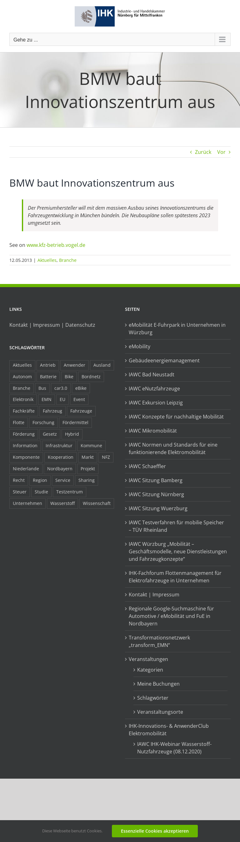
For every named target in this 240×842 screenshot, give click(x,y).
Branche (68, 260)
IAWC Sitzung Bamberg (155, 480)
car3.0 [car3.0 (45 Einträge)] (60, 388)
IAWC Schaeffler (147, 466)
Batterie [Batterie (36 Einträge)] (48, 376)
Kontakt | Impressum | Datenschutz (52, 324)
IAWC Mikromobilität (153, 430)
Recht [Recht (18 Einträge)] (19, 480)
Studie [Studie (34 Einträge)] (41, 492)
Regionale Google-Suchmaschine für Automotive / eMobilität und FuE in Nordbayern (171, 616)
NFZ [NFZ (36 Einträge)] (106, 457)
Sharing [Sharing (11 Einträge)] (86, 480)
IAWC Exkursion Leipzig (156, 402)
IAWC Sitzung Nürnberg (156, 494)
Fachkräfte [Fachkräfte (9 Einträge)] (24, 411)
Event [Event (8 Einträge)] (79, 399)
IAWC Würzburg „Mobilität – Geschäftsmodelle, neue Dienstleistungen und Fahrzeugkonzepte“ (178, 551)
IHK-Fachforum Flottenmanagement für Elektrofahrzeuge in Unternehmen (175, 577)
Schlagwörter (152, 697)
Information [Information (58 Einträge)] (25, 445)
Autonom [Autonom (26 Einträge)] (22, 376)
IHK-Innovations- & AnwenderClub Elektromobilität (169, 729)
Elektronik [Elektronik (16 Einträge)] (23, 399)
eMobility (139, 346)
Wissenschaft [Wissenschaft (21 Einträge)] (97, 503)
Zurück (203, 152)
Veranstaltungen (148, 659)
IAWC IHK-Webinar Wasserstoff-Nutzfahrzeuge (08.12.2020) (174, 748)
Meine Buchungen (158, 683)
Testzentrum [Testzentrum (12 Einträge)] (69, 492)
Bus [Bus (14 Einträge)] (42, 388)
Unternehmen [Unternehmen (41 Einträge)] (27, 503)
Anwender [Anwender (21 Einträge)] (74, 365)
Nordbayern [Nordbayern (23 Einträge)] (59, 469)
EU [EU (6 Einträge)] (62, 399)
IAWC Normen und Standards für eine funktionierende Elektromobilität (173, 448)
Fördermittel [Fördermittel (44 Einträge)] (75, 422)
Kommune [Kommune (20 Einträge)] (91, 445)
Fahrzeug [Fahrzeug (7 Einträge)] (52, 411)
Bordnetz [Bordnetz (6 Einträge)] (91, 376)
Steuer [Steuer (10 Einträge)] (20, 492)
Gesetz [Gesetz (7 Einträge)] (50, 434)
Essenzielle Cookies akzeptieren (155, 831)
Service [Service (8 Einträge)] (62, 480)
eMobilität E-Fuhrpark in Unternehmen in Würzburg (177, 328)
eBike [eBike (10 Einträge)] (81, 388)
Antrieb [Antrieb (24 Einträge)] (48, 365)
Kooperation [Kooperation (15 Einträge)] (60, 457)
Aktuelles (47, 260)
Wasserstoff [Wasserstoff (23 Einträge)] (62, 503)
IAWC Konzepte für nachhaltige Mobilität (176, 416)
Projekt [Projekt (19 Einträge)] (88, 469)
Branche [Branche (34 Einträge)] (21, 388)
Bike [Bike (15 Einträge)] (69, 376)
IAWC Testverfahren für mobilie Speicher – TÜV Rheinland (176, 526)
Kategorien (150, 669)
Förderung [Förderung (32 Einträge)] (24, 434)
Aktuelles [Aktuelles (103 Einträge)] (22, 365)
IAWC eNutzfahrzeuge (154, 388)
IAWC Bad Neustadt (151, 374)
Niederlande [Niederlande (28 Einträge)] (26, 469)
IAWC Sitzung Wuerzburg (158, 508)
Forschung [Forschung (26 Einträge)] (43, 422)
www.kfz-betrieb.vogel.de (56, 245)
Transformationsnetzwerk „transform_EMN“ (159, 641)
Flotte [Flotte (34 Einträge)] (18, 422)
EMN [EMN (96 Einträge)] (47, 399)
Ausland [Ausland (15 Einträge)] (102, 365)
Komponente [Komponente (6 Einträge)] (26, 457)
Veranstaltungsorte (160, 711)
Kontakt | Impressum (154, 594)
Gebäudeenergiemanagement (164, 360)
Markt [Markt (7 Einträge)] (88, 457)
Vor (221, 152)
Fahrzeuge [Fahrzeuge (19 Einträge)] (81, 411)
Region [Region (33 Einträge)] (40, 480)
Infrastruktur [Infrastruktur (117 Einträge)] (59, 445)
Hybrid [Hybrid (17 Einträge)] (72, 434)
